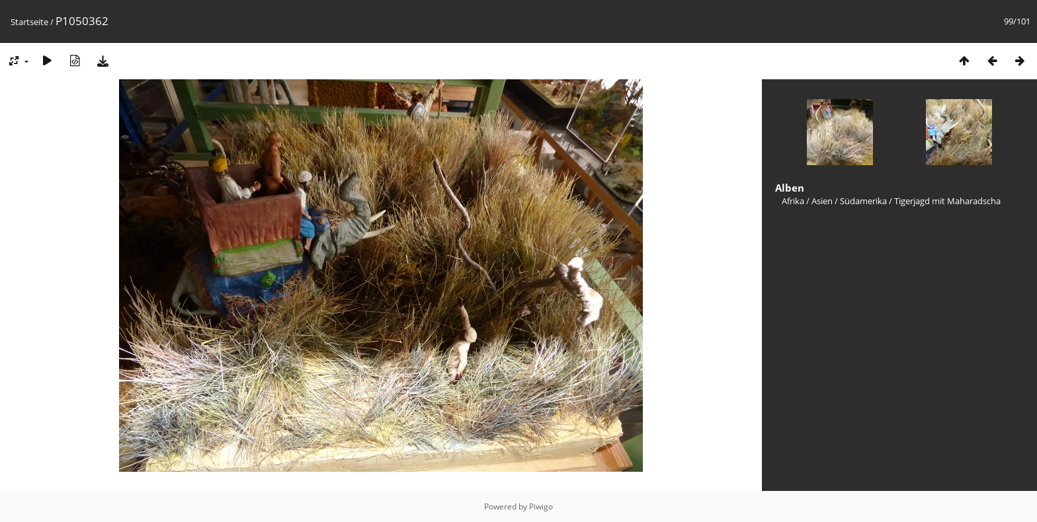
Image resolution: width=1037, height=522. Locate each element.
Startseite (29, 22)
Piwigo (541, 506)
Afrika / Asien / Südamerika (834, 201)
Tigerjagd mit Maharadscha (947, 201)
